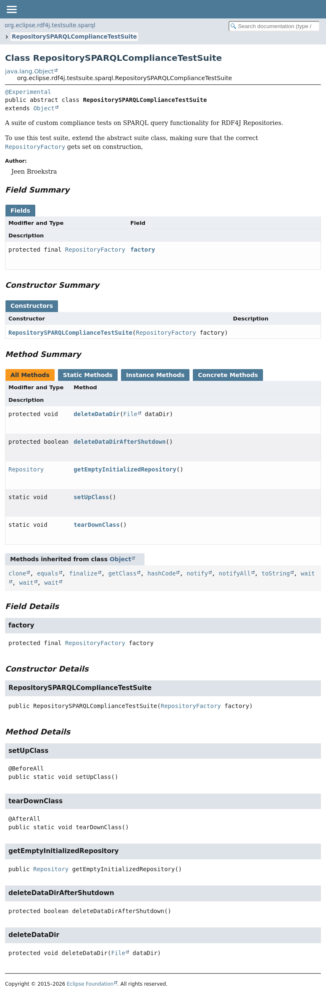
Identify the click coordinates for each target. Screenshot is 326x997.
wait (26, 582)
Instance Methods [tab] (155, 375)
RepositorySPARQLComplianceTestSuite (74, 37)
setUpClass (91, 497)
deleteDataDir (97, 414)
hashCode (161, 573)
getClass (122, 573)
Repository (26, 469)
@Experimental (28, 92)
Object (44, 108)
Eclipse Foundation (90, 984)
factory (142, 249)
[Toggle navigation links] (11, 9)
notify (197, 573)
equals (47, 573)
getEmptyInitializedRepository (125, 469)
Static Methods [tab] (88, 375)
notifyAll (235, 573)
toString (276, 573)
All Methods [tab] (30, 375)
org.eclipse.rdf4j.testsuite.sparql (50, 25)
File (130, 414)
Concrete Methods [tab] (228, 375)
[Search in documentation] (274, 26)
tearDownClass (97, 524)
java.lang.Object (29, 71)
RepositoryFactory (95, 249)
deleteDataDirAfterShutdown (120, 441)
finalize (83, 573)
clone (17, 573)
